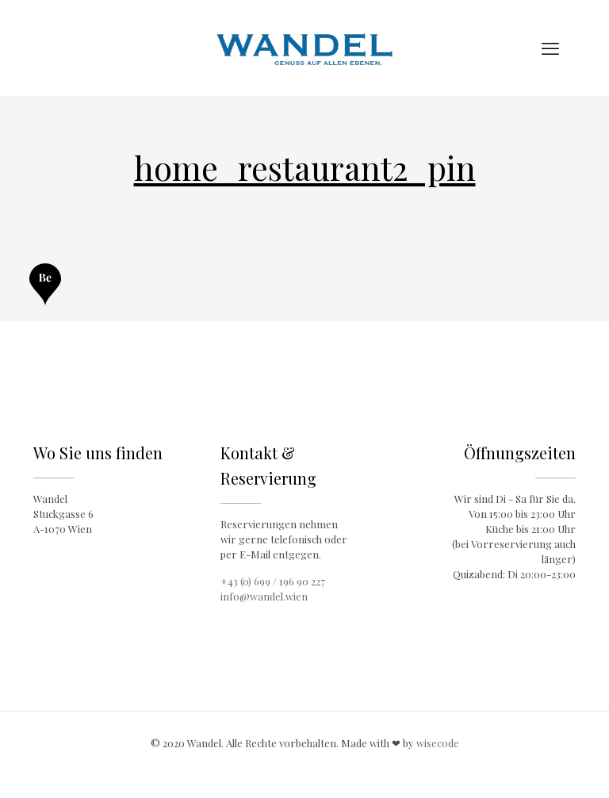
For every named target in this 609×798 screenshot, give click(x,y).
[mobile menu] (550, 47)
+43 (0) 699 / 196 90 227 (272, 581)
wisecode (437, 743)
